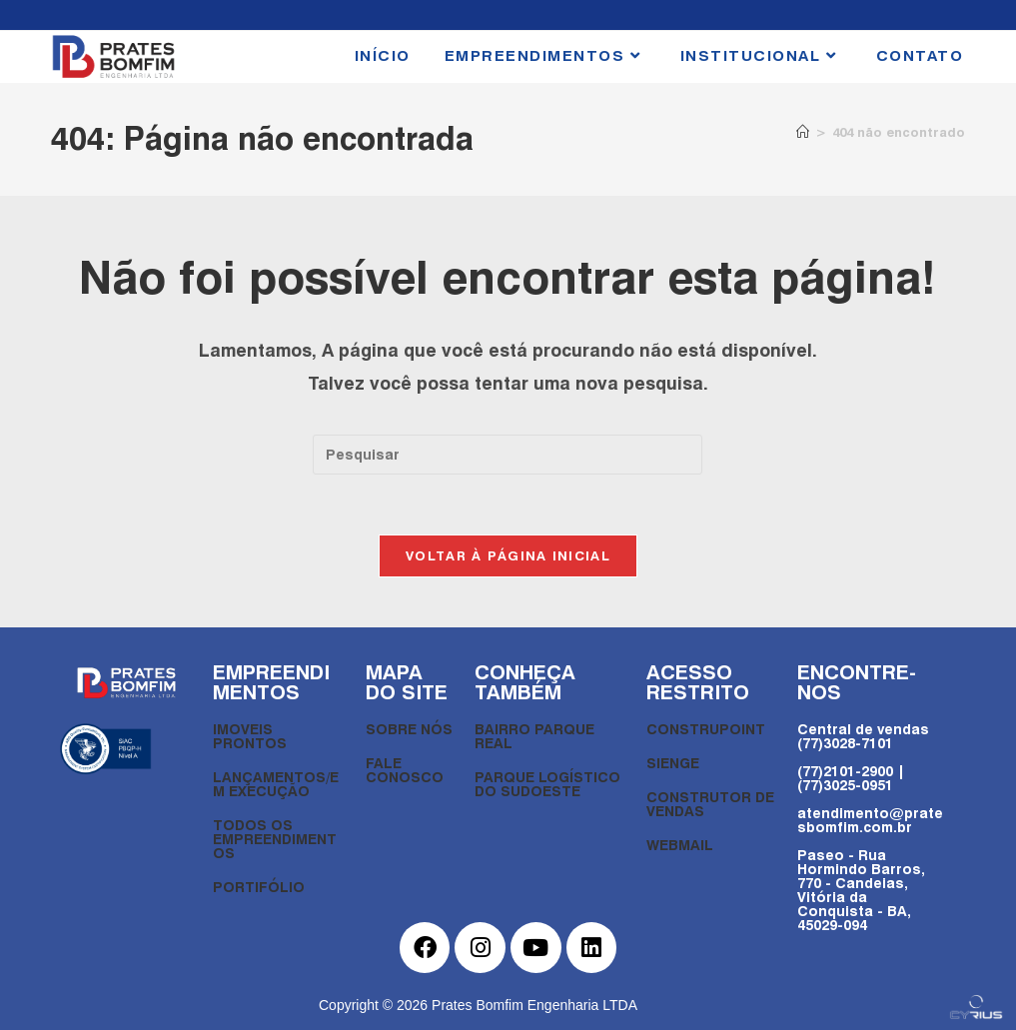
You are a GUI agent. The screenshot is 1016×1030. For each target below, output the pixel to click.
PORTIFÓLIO (259, 886)
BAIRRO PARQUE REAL (534, 735)
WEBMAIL (679, 844)
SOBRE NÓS (409, 728)
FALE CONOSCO (405, 769)
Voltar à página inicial (508, 555)
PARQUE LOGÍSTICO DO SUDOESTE (547, 783)
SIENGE (672, 762)
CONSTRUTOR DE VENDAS (710, 803)
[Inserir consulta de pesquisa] (507, 455)
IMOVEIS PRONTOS (250, 735)
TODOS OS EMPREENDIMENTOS (275, 838)
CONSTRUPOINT (705, 728)
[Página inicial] (802, 132)
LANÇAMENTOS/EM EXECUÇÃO (276, 783)
